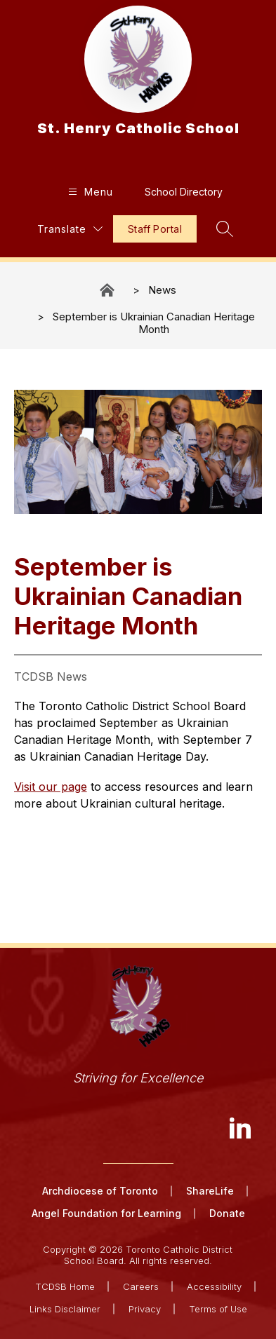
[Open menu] (89, 191)
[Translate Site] (70, 229)
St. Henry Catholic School (108, 290)
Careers (141, 1286)
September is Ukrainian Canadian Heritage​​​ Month (154, 323)
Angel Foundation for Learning (106, 1213)
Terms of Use (218, 1308)
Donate (227, 1213)
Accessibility (214, 1286)
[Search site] (224, 228)
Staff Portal (155, 229)
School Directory (184, 192)
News (162, 290)
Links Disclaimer (64, 1308)
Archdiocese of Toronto (100, 1191)
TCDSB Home (65, 1286)
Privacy (145, 1308)
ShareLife (210, 1191)
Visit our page (50, 787)
